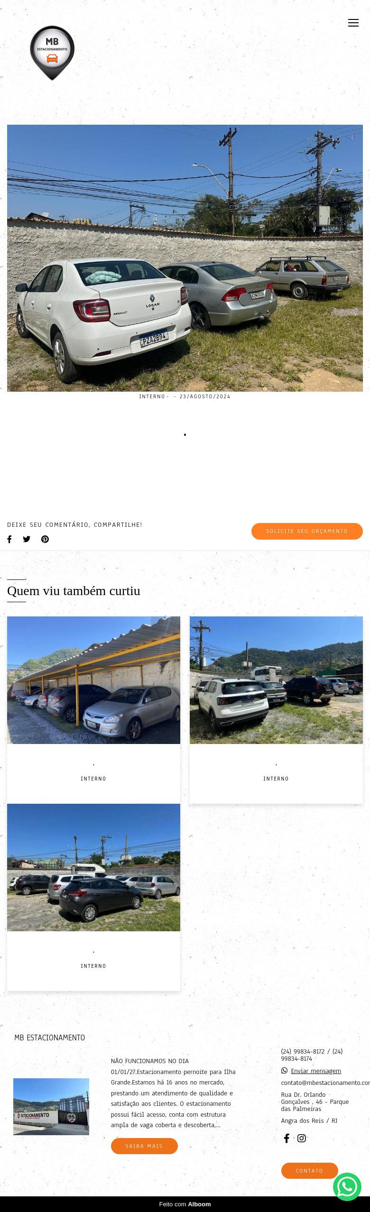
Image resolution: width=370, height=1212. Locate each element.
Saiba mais (144, 1146)
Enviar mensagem (316, 1070)
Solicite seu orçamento (307, 531)
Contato (310, 1171)
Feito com (185, 1204)
